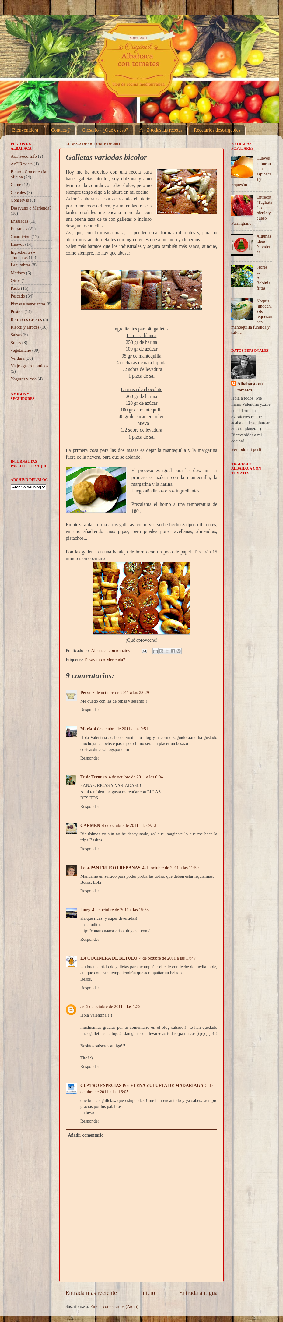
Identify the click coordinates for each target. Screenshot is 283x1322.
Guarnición (20, 236)
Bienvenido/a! (26, 129)
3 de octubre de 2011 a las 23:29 (121, 692)
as (82, 1006)
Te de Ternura (93, 776)
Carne (16, 184)
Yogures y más (24, 378)
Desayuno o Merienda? (104, 659)
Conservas (20, 200)
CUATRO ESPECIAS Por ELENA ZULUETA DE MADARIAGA (142, 1085)
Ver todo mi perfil (247, 449)
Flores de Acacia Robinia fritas (264, 278)
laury (85, 909)
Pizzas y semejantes (28, 303)
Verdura (18, 358)
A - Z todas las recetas (161, 129)
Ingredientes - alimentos (23, 255)
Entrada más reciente (91, 1292)
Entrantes (19, 228)
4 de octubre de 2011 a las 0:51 (121, 728)
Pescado (18, 296)
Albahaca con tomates (250, 386)
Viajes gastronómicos (29, 365)
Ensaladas (19, 221)
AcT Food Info (24, 156)
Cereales (18, 192)
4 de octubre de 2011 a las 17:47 (167, 958)
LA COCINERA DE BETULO (109, 958)
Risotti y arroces (25, 327)
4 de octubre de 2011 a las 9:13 (129, 825)
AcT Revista (22, 163)
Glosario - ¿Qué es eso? (105, 129)
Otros (15, 280)
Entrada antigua (198, 1292)
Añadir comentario (85, 1135)
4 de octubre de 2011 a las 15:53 (120, 909)
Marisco (18, 272)
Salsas (16, 334)
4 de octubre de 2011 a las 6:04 (136, 776)
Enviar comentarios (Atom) (114, 1306)
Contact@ (61, 129)
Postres (17, 311)
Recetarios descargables (217, 129)
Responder (89, 709)
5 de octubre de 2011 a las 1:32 (113, 1006)
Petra (85, 692)
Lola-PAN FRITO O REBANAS (110, 867)
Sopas (16, 342)
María (86, 728)
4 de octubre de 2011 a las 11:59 (170, 867)
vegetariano (21, 350)
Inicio (148, 1292)
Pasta (15, 288)
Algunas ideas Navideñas (264, 244)
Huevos (17, 244)
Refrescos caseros (26, 319)
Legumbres (20, 265)
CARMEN (90, 825)
